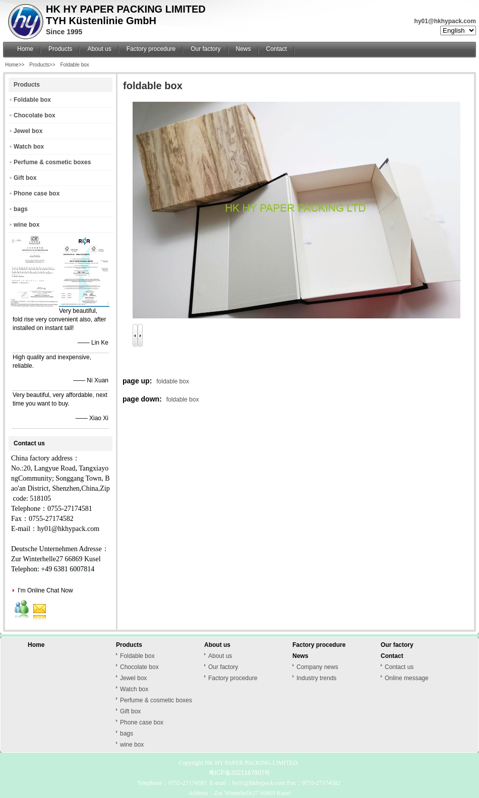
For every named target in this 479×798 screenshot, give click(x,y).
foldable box (172, 381)
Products (60, 48)
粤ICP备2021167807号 (240, 772)
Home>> (14, 65)
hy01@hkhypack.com (445, 21)
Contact (276, 48)
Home (25, 48)
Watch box (29, 146)
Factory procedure (151, 48)
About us (99, 48)
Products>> (42, 65)
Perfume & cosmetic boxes (52, 162)
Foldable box (75, 65)
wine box (26, 224)
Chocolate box (34, 115)
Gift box (25, 177)
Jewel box (28, 131)
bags (21, 209)
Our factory (205, 48)
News (243, 48)
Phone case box (36, 193)
